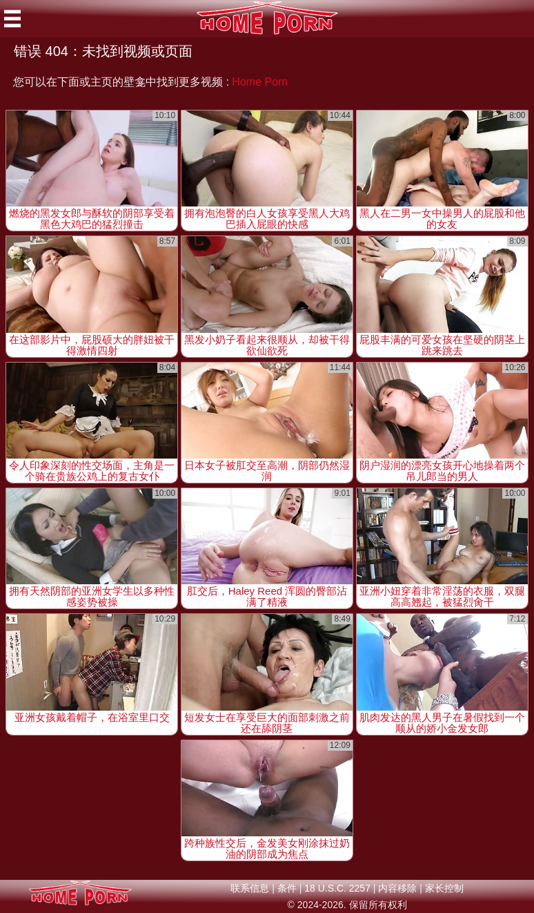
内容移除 (397, 888)
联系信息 (249, 888)
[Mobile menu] (12, 19)
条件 (287, 888)
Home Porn (260, 82)
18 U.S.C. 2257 (337, 888)
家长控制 (444, 888)
